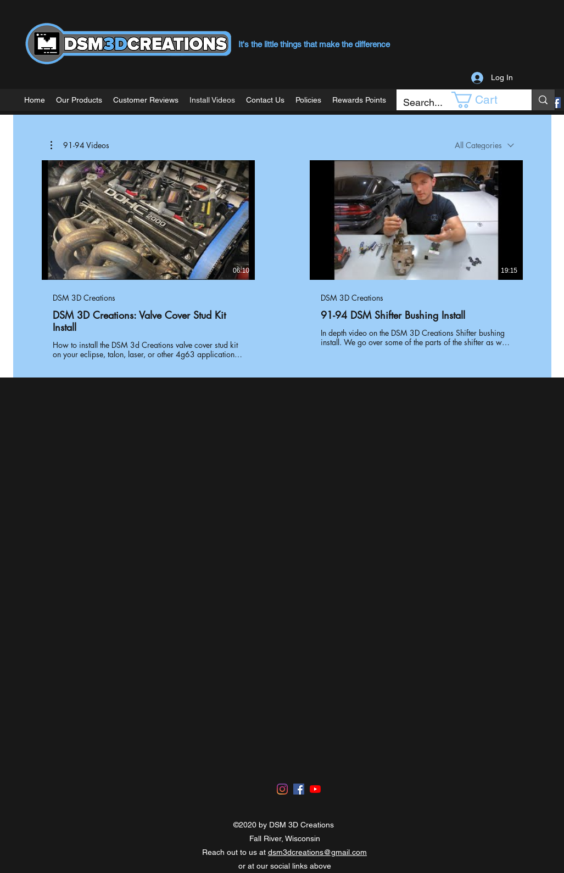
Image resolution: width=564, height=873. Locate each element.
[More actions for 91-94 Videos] (80, 145)
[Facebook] (555, 102)
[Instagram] (282, 789)
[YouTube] (315, 789)
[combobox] (484, 145)
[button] (482, 100)
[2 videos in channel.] (282, 260)
